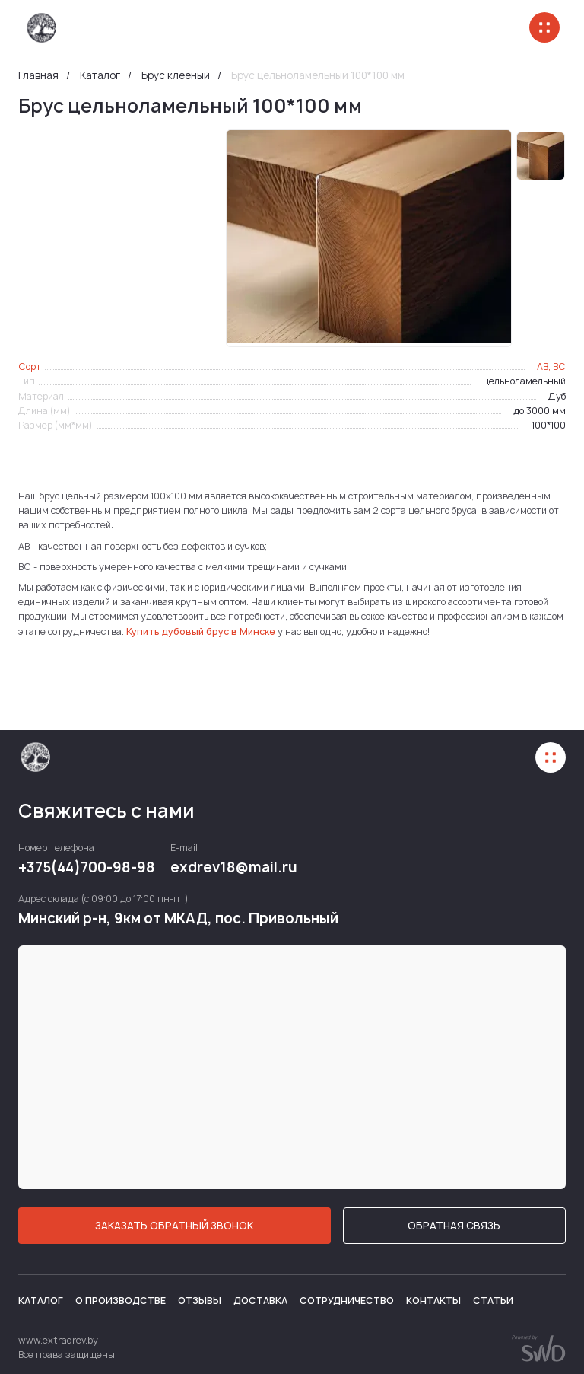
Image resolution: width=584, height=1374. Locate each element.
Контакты (433, 1300)
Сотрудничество (347, 1300)
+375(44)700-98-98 (86, 867)
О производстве (120, 1300)
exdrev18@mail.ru (233, 867)
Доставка (260, 1300)
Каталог (100, 76)
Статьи (493, 1300)
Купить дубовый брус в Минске (200, 631)
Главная (38, 76)
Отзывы (199, 1300)
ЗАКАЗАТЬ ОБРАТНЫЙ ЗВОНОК (174, 1225)
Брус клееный (175, 76)
